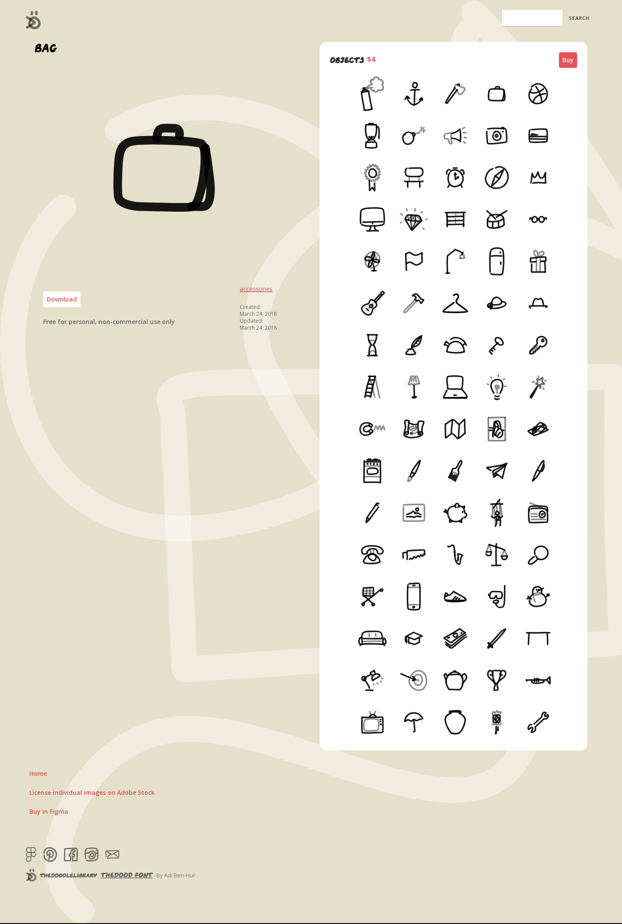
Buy (568, 60)
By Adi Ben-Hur (175, 875)
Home (38, 773)
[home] (33, 19)
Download (62, 299)
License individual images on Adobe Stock (92, 792)
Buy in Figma (48, 811)
